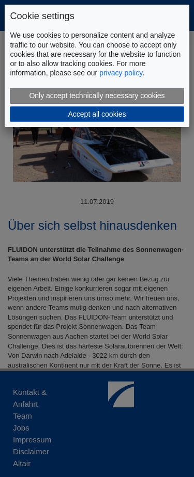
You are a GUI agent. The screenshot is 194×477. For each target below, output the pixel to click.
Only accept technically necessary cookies (97, 95)
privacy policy (120, 73)
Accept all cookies (97, 114)
